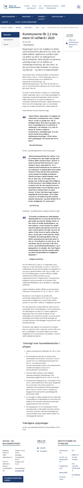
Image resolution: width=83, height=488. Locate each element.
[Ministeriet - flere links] (32, 16)
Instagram (43, 451)
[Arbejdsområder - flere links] (16, 16)
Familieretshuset (63, 467)
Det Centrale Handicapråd (76, 467)
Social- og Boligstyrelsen (63, 459)
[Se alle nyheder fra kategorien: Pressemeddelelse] (28, 45)
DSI (73, 450)
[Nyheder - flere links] (46, 16)
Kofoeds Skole (62, 478)
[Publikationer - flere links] (64, 16)
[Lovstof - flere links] (9, 22)
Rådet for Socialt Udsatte (75, 457)
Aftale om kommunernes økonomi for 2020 (74, 43)
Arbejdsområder (8, 17)
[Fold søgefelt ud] (78, 7)
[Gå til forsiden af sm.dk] (11, 6)
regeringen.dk (31, 8)
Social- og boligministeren (26, 22)
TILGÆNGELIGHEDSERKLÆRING (13, 479)
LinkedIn (43, 448)
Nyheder (41, 17)
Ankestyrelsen (63, 451)
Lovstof (5, 22)
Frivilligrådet (76, 476)
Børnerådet (63, 473)
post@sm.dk (19, 471)
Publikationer (57, 17)
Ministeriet (26, 17)
